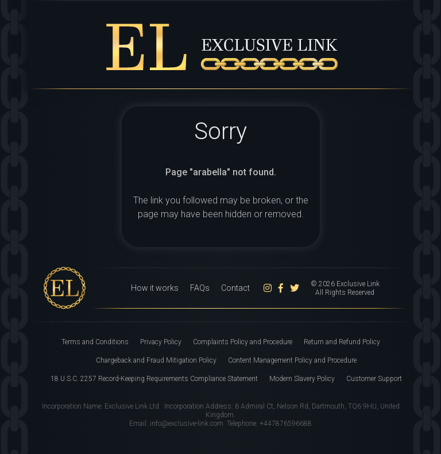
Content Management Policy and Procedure (292, 360)
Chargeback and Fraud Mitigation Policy (156, 360)
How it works (155, 288)
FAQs (200, 288)
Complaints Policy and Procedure (242, 342)
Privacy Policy (160, 342)
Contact (235, 288)
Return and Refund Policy (342, 342)
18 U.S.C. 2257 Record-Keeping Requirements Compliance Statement (154, 379)
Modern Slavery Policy (302, 379)
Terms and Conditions (95, 342)
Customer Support (374, 379)
